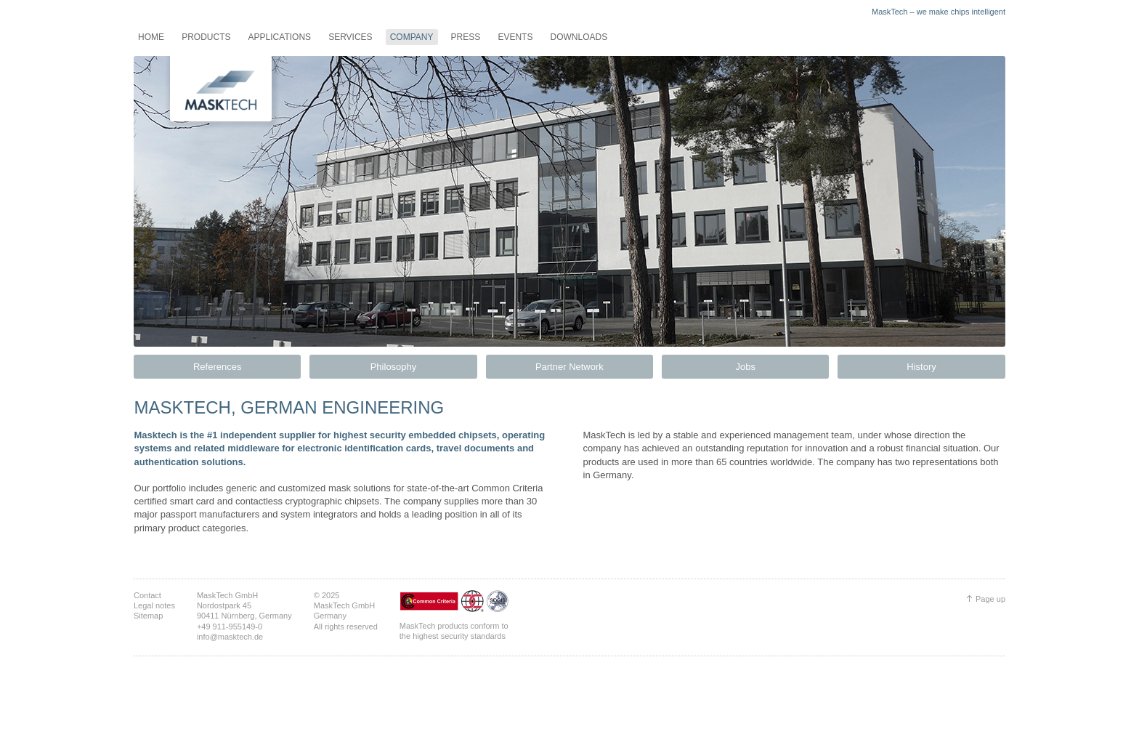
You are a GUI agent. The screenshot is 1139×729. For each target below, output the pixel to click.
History (921, 366)
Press (466, 37)
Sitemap (148, 615)
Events (515, 37)
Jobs (745, 366)
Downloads (578, 37)
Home (151, 37)
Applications (279, 37)
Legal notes (154, 605)
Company (412, 37)
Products (206, 37)
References (217, 366)
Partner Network (569, 366)
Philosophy (393, 366)
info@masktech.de (230, 636)
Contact (147, 595)
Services (350, 37)
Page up (990, 599)
